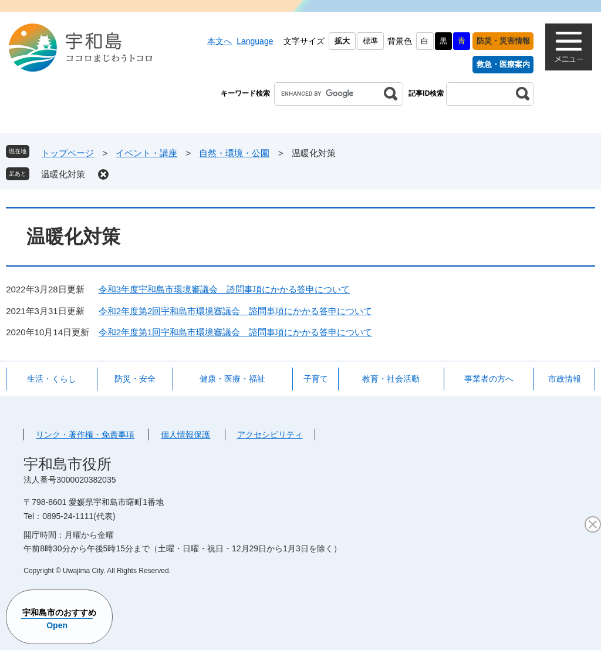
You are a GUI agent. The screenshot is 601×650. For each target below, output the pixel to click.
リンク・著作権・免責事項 (85, 434)
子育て (315, 378)
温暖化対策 (63, 174)
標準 (370, 40)
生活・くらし (51, 378)
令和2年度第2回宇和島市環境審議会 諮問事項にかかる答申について (236, 311)
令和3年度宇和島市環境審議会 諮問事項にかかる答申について (224, 289)
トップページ (67, 153)
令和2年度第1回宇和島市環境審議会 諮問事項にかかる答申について (236, 332)
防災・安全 (135, 378)
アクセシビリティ (270, 434)
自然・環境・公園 (234, 153)
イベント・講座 (146, 153)
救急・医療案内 (503, 64)
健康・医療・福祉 (232, 378)
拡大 (342, 40)
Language (255, 41)
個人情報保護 (185, 434)
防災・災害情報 (503, 40)
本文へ (219, 41)
